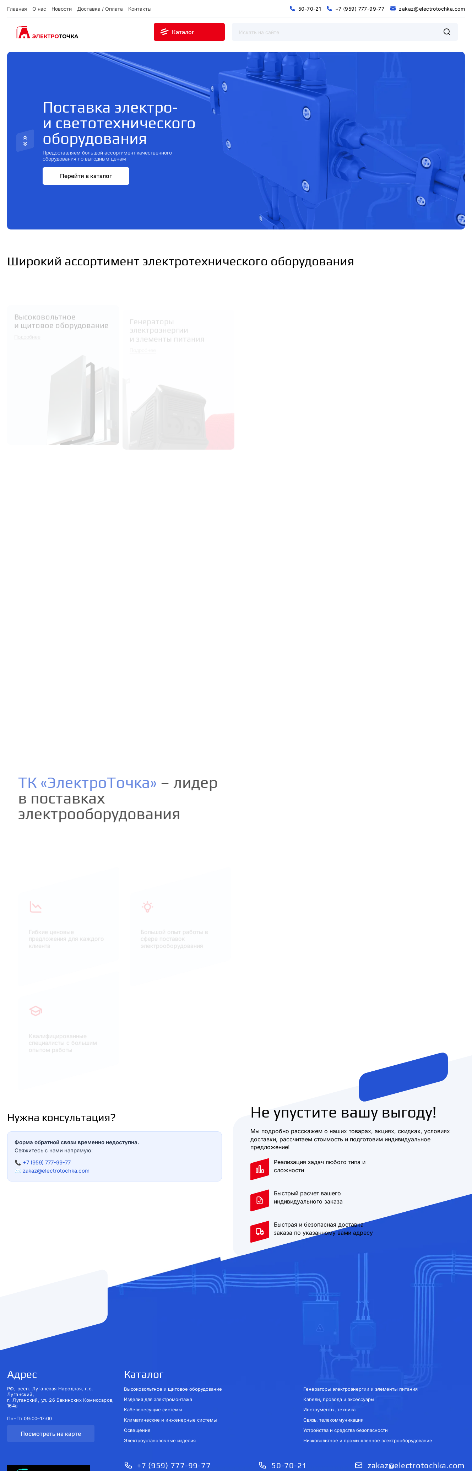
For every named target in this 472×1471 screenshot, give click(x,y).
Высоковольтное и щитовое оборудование (173, 1384)
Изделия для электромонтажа (158, 1394)
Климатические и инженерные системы (170, 1415)
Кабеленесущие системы (153, 1404)
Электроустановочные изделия (160, 1435)
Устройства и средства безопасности (345, 1425)
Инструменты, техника (329, 1404)
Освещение (137, 1425)
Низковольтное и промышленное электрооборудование (367, 1435)
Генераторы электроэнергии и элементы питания (360, 1384)
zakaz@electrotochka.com (56, 1165)
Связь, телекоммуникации (333, 1415)
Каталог (144, 1369)
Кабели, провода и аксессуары (338, 1394)
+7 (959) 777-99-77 (47, 1157)
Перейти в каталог (86, 170)
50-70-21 (289, 1460)
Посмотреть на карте (51, 1428)
